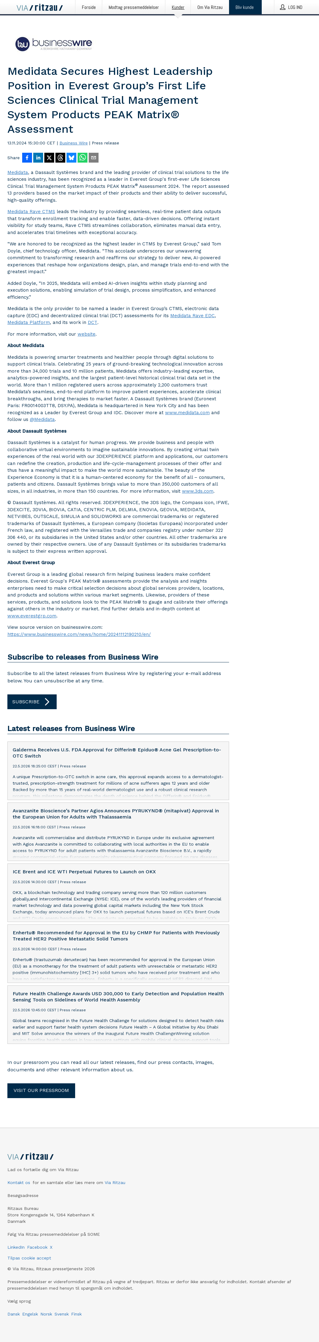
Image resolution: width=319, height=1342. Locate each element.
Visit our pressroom (41, 1090)
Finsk (76, 1314)
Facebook (37, 1247)
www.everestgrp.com (31, 616)
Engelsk (30, 1314)
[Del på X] (49, 158)
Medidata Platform (28, 322)
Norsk (46, 1314)
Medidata (17, 172)
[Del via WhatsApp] (82, 158)
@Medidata (42, 419)
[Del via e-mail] (94, 158)
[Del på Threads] (60, 158)
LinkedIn (16, 1247)
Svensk (62, 1314)
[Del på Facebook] (27, 158)
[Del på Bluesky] (71, 158)
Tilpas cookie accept (29, 1257)
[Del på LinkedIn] (38, 158)
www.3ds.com (197, 491)
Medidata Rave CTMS (31, 211)
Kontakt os (18, 1182)
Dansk (13, 1314)
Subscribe (32, 701)
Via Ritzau (115, 1182)
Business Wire (73, 142)
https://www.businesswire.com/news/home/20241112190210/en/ (79, 634)
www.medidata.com (187, 412)
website (86, 334)
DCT (92, 322)
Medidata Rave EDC (192, 315)
